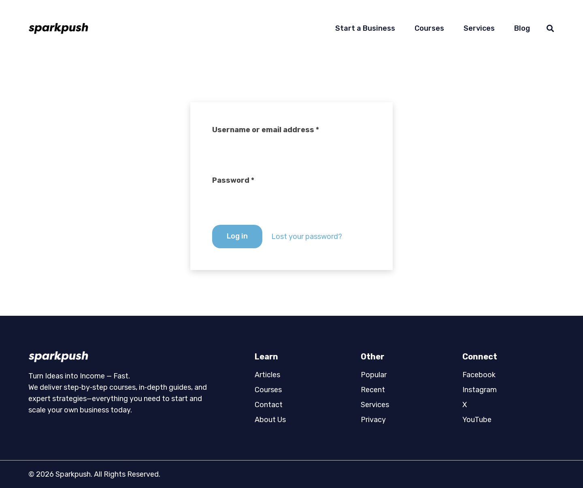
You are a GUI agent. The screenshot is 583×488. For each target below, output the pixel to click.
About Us (270, 419)
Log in (237, 236)
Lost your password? (306, 236)
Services (375, 404)
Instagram (479, 389)
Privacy (373, 419)
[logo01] (58, 28)
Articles (267, 374)
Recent (373, 389)
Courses (268, 389)
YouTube (477, 419)
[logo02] (120, 356)
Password (233, 180)
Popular (374, 374)
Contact (269, 404)
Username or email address (265, 129)
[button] (550, 28)
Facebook (479, 374)
